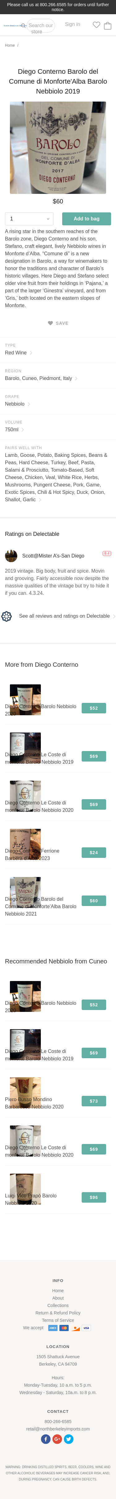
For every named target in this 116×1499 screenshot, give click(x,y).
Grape (12, 397)
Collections (57, 1305)
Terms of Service (58, 1320)
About (58, 1298)
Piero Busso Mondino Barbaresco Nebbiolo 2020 (34, 1103)
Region (13, 371)
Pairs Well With (23, 448)
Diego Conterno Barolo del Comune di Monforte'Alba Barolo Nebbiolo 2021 (40, 906)
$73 (94, 1101)
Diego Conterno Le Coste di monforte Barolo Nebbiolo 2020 (39, 806)
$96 (94, 1197)
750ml (14, 429)
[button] (46, 1438)
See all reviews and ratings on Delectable (57, 616)
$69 (94, 756)
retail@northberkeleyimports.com (58, 1428)
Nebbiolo (17, 404)
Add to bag (87, 218)
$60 (94, 900)
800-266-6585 (58, 1421)
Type (10, 345)
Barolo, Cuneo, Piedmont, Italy (41, 378)
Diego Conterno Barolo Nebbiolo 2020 (40, 710)
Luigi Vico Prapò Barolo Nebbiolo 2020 (31, 1199)
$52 (94, 708)
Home (10, 45)
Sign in (72, 24)
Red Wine (18, 352)
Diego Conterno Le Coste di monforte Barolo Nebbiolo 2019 (39, 758)
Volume (14, 422)
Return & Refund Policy (58, 1312)
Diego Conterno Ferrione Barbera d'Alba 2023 (32, 854)
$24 (94, 852)
